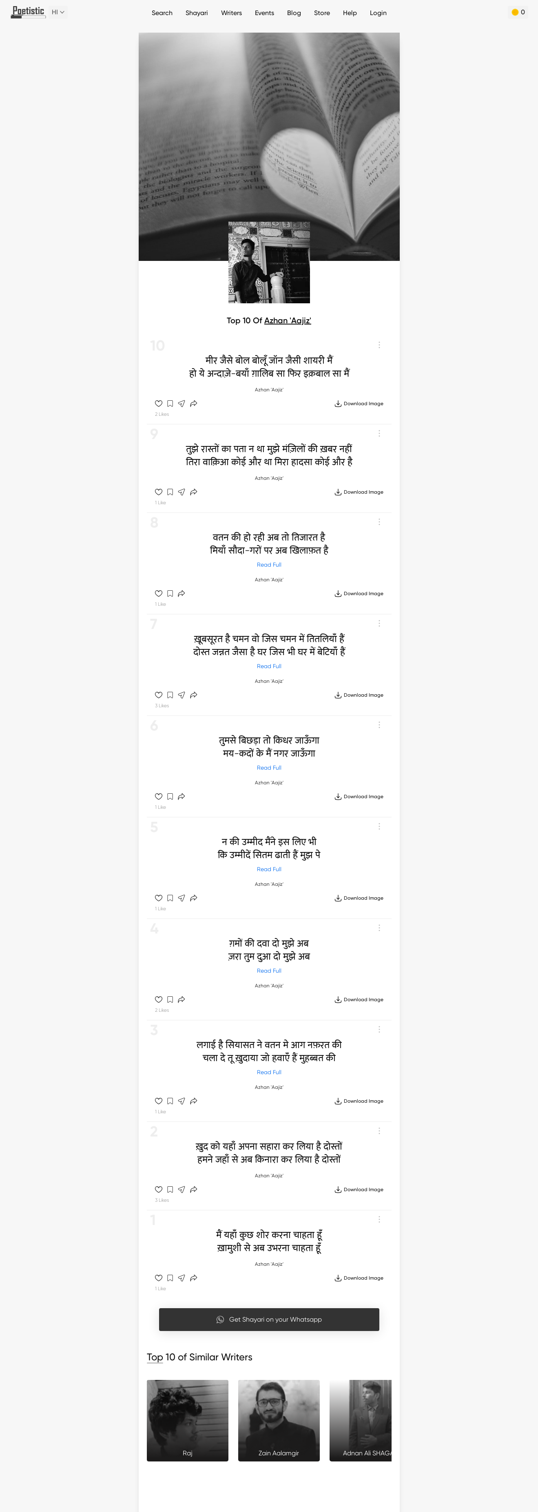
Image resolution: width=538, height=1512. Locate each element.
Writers (231, 13)
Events (264, 13)
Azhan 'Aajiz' (287, 320)
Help (350, 13)
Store (322, 13)
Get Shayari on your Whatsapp (269, 1320)
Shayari (197, 13)
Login (378, 13)
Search (162, 13)
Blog (294, 13)
